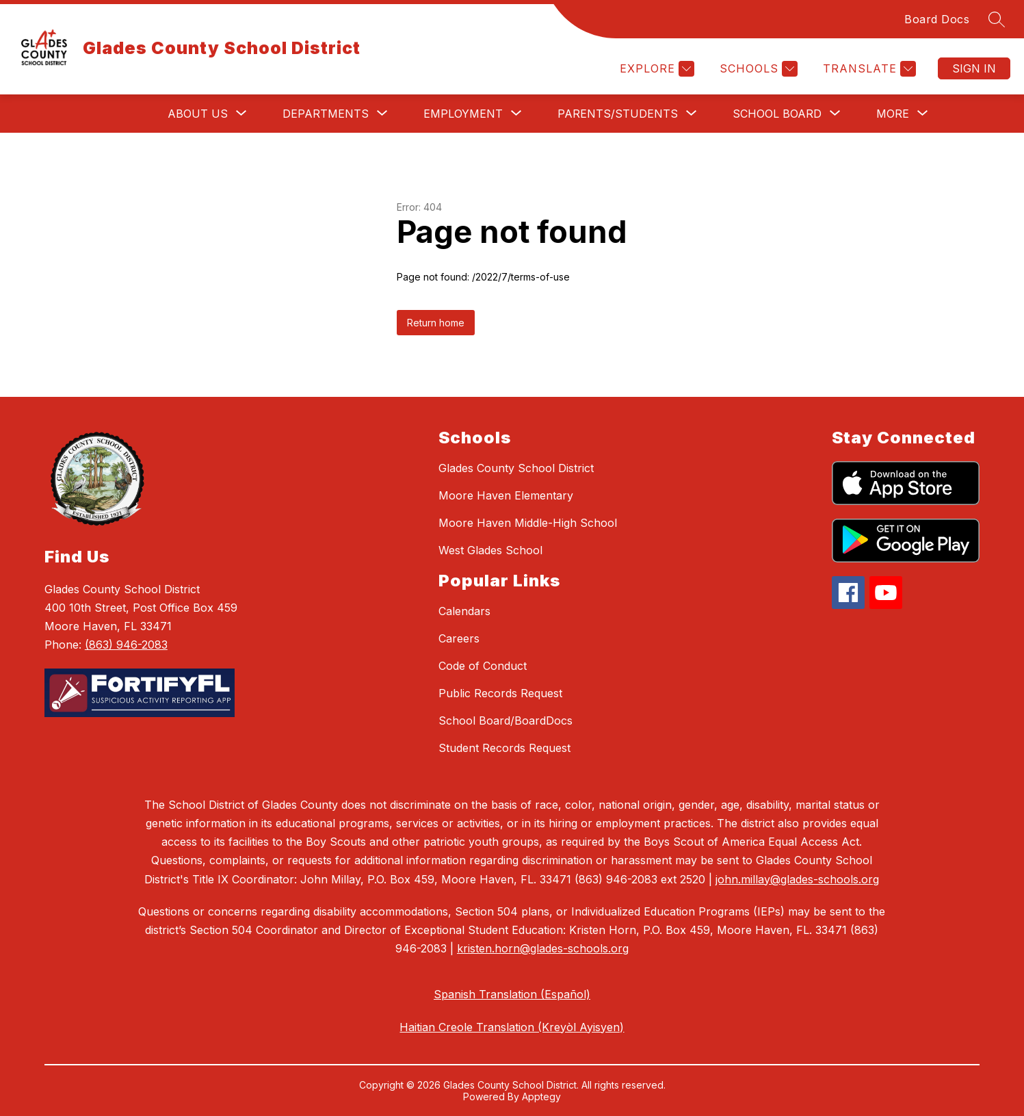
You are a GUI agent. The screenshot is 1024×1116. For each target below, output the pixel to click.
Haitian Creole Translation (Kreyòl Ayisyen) (511, 1027)
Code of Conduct (482, 666)
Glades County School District (516, 468)
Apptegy (541, 1096)
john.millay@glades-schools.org (797, 879)
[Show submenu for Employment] (463, 113)
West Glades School (490, 550)
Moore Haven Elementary (505, 495)
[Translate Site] (867, 68)
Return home (435, 322)
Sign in (974, 68)
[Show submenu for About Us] (198, 113)
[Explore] (655, 68)
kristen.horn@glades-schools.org (543, 948)
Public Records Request (500, 693)
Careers (459, 638)
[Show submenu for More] (892, 113)
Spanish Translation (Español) (512, 994)
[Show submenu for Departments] (326, 113)
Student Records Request (504, 748)
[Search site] (996, 19)
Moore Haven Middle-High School (527, 523)
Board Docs (936, 19)
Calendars (464, 611)
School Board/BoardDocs (505, 720)
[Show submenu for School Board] (777, 113)
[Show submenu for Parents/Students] (617, 113)
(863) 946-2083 (126, 644)
